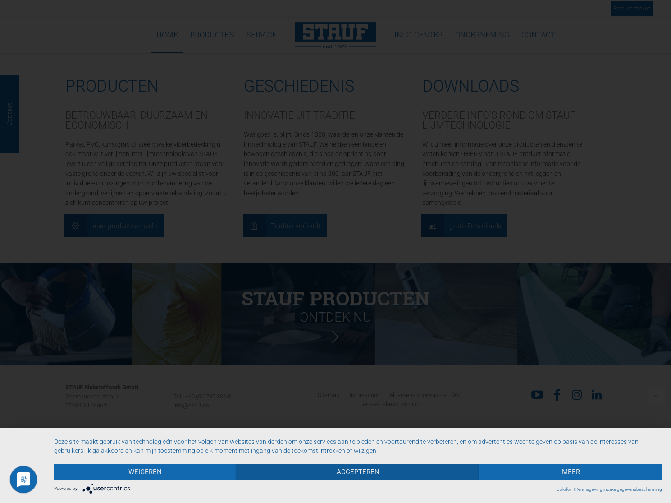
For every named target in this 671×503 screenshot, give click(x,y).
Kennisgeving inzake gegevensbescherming (618, 489)
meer (571, 472)
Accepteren (358, 472)
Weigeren (145, 472)
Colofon (565, 489)
